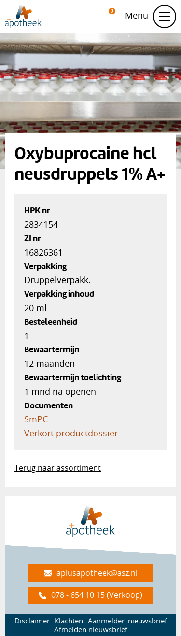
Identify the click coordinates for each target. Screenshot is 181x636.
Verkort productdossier (71, 433)
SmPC (36, 419)
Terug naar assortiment (57, 468)
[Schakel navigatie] (164, 16)
